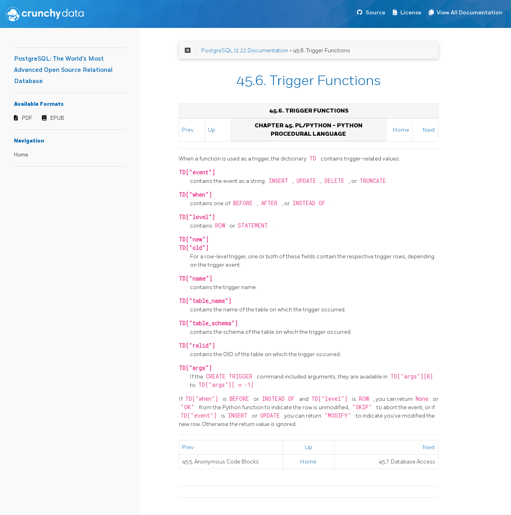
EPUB (57, 118)
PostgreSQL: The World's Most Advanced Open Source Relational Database (63, 70)
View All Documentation (470, 12)
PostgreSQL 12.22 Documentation (244, 50)
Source (375, 12)
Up (211, 130)
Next (429, 130)
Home (21, 155)
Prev (188, 130)
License (410, 12)
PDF (27, 118)
